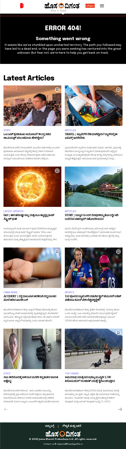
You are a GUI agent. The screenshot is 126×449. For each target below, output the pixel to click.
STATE (7, 130)
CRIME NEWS (10, 292)
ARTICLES (70, 130)
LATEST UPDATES (13, 211)
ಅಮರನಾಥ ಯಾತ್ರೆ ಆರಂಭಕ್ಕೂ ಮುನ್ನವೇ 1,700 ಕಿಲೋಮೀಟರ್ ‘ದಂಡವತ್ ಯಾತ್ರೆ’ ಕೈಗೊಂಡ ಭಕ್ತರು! (90, 380)
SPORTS (69, 292)
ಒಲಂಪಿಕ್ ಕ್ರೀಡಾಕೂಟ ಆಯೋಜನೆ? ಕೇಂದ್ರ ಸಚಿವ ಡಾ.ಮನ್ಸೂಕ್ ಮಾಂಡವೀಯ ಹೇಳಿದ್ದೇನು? (27, 137)
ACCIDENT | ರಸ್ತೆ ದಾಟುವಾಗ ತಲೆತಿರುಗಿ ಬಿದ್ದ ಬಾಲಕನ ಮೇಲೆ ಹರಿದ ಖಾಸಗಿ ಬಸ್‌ (29, 299)
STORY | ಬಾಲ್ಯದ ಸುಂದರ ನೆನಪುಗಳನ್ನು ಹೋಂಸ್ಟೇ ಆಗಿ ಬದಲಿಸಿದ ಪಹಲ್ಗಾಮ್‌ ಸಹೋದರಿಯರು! (91, 217)
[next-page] (120, 409)
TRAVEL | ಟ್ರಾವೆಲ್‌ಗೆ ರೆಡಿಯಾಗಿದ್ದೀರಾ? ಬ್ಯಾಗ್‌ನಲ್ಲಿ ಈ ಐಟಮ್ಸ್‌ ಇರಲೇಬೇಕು (91, 137)
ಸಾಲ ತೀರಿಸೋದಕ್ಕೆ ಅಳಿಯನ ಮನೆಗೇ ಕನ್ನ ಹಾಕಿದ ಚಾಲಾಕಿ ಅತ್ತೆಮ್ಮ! (30, 380)
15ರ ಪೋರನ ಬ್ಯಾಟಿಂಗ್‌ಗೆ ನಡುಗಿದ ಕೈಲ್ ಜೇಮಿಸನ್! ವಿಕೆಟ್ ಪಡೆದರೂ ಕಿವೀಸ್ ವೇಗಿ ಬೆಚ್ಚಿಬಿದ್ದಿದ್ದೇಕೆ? (93, 299)
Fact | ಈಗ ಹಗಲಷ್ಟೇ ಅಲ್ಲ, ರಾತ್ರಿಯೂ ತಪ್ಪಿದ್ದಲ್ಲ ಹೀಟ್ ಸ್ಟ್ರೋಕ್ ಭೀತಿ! (28, 217)
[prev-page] (6, 409)
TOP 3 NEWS (72, 373)
